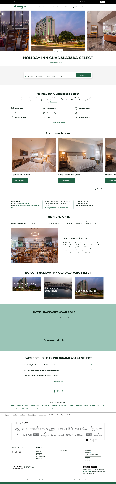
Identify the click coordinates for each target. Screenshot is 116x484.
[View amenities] (50, 295)
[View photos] (80, 295)
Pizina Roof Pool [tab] (54, 223)
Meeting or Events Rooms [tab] (75, 223)
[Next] (61, 51)
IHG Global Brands (40, 454)
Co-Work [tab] (32, 223)
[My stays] (83, 2)
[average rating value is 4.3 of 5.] (55, 63)
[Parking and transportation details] (56, 208)
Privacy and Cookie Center (91, 454)
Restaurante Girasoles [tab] (18, 223)
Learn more (87, 471)
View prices (83, 75)
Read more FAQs (58, 381)
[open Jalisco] (23, 415)
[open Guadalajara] (32, 415)
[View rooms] (18, 288)
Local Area (66, 7)
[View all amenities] (58, 122)
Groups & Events (75, 7)
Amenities (52, 7)
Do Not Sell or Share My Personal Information (93, 456)
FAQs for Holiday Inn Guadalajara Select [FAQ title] (58, 358)
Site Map (87, 458)
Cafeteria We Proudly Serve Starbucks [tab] (92, 222)
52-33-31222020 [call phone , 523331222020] (25, 203)
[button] (20, 180)
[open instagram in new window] (57, 391)
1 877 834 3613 (29, 468)
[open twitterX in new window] (62, 391)
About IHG (38, 451)
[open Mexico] (15, 415)
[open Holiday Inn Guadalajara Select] (59, 415)
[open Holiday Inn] (42, 415)
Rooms (45, 7)
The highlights (58, 216)
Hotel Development (40, 456)
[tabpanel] (58, 245)
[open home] (2, 414)
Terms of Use (88, 450)
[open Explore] (7, 415)
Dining (58, 7)
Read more (53, 102)
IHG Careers (39, 453)
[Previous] (55, 51)
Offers (39, 7)
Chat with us (17, 1)
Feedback (87, 460)
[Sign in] (102, 2)
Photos (84, 7)
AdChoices (88, 452)
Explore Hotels (63, 450)
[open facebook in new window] (53, 391)
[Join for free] (92, 2)
